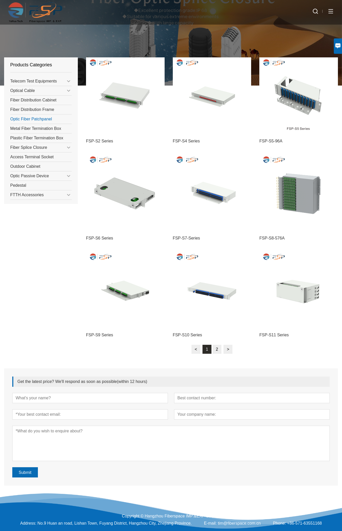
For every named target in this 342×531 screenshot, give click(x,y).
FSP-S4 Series (186, 141)
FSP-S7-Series (186, 238)
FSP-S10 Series (187, 335)
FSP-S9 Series (99, 335)
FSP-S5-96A (270, 141)
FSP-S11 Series (274, 335)
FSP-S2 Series (99, 141)
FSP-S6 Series (99, 238)
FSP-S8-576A (272, 238)
